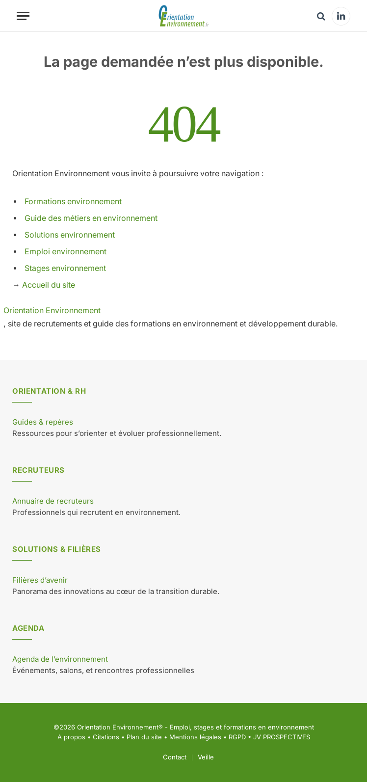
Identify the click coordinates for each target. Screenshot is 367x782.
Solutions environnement (70, 235)
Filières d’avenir (40, 580)
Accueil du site (48, 285)
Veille (206, 757)
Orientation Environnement (52, 310)
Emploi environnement (65, 251)
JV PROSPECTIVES (281, 737)
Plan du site (144, 737)
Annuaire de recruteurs (53, 501)
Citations (106, 737)
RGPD (237, 737)
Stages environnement (65, 268)
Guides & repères (42, 422)
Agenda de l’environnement (60, 659)
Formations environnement (73, 201)
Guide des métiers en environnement (91, 218)
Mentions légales (195, 737)
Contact (174, 757)
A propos (71, 737)
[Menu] (23, 16)
